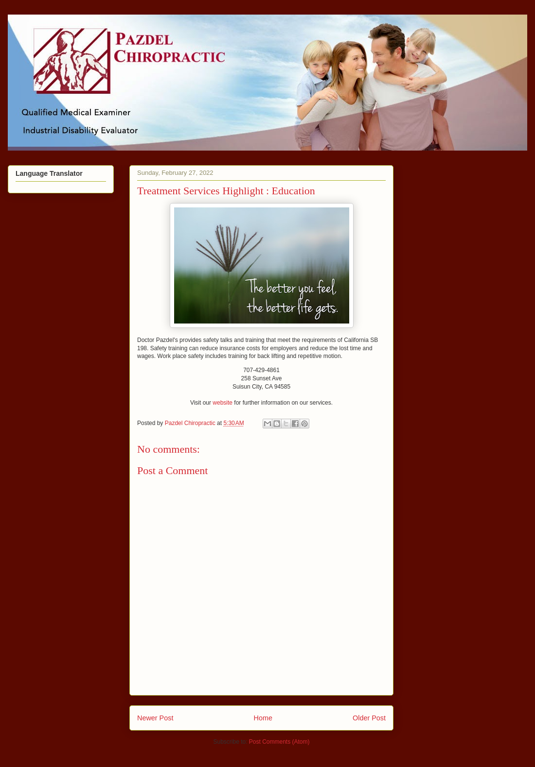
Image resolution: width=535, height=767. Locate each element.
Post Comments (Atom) (279, 741)
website (222, 402)
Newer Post (155, 718)
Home (263, 718)
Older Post (369, 718)
